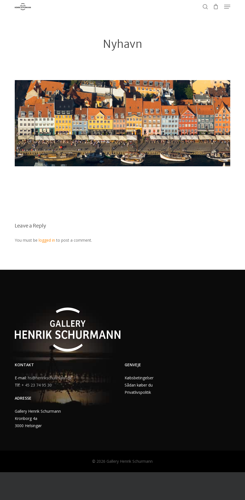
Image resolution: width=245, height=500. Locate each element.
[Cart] (216, 6)
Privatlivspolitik (138, 392)
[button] (227, 6)
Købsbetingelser (139, 377)
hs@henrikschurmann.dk (49, 377)
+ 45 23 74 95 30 (36, 385)
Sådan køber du (139, 385)
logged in (47, 240)
